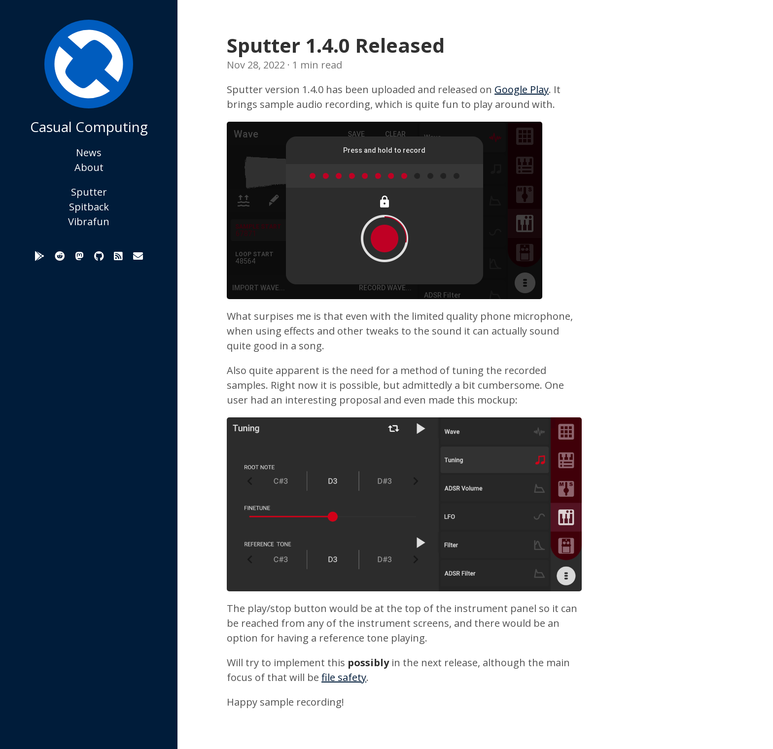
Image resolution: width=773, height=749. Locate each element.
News (89, 152)
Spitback (89, 206)
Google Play (521, 89)
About (89, 167)
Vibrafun (88, 221)
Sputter (89, 192)
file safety (343, 677)
